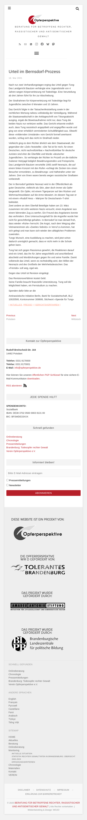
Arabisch (13, 717)
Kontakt (12, 772)
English (12, 700)
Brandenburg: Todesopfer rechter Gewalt (27, 448)
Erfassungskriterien (23, 763)
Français (13, 703)
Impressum (63, 791)
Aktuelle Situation (22, 755)
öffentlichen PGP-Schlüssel (46, 376)
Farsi (11, 713)
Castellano (14, 710)
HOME (12, 738)
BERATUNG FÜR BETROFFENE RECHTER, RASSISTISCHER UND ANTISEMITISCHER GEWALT (43, 32)
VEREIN (13, 776)
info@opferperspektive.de (28, 369)
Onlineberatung (14, 438)
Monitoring (14, 751)
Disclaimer (24, 791)
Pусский (13, 706)
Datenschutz (43, 791)
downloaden (33, 379)
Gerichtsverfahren (47, 306)
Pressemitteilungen (16, 445)
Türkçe (12, 720)
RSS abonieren (16, 386)
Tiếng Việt (14, 723)
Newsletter (15, 486)
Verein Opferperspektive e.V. (21, 452)
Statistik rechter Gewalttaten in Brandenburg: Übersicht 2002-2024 (43, 758)
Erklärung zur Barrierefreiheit (43, 795)
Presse (27, 306)
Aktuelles (16, 306)
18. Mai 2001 (15, 79)
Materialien (14, 769)
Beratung (13, 744)
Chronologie (12, 441)
